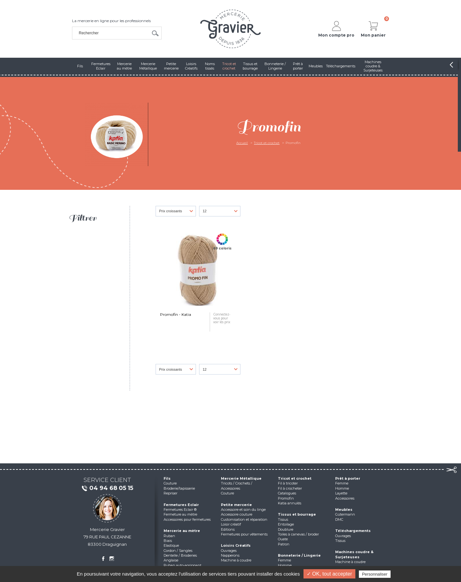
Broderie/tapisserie (179, 488)
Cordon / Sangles (178, 550)
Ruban (169, 536)
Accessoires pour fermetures (187, 519)
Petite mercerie (236, 504)
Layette (341, 493)
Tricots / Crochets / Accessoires (236, 485)
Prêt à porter (347, 478)
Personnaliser (375, 574)
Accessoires (344, 498)
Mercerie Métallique (241, 478)
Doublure (285, 529)
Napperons (230, 555)
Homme (285, 565)
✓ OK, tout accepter (329, 574)
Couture (170, 483)
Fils (167, 478)
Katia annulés (289, 503)
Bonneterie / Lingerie (299, 555)
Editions (228, 529)
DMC (339, 519)
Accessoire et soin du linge (243, 509)
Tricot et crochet (266, 143)
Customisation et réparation (244, 519)
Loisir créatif (231, 524)
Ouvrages (229, 550)
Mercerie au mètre (182, 530)
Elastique (171, 545)
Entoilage (286, 524)
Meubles (343, 509)
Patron (283, 544)
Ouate (283, 539)
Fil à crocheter (290, 488)
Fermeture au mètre (180, 514)
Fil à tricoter (288, 483)
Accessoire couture (236, 514)
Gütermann (345, 514)
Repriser (170, 493)
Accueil (242, 143)
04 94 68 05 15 (107, 488)
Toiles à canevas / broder (298, 534)
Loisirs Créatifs (236, 545)
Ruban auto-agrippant (182, 565)
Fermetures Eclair (181, 504)
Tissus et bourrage (297, 514)
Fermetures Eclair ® (180, 509)
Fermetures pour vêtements (244, 534)
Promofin (286, 498)
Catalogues (287, 493)
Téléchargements (353, 530)
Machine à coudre (236, 560)
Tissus (283, 519)
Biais (168, 540)
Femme (284, 560)
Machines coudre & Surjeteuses (354, 554)
